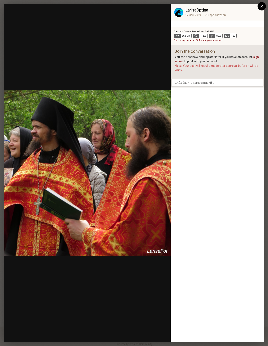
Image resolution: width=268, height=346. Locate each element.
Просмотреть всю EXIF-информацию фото (198, 40)
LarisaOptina (196, 10)
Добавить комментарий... (194, 82)
